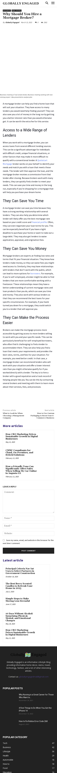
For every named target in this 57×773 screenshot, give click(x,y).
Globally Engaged (12, 22)
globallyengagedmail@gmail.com (34, 657)
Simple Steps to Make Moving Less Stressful (18, 580)
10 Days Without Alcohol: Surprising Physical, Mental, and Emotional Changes (19, 598)
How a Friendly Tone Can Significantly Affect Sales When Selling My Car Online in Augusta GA (21, 451)
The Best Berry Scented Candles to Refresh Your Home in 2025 (19, 567)
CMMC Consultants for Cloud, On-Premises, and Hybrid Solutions (19, 433)
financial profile (39, 203)
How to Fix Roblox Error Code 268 (33, 702)
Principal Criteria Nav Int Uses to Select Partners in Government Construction (20, 552)
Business (7, 11)
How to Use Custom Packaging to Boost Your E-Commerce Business (42, 396)
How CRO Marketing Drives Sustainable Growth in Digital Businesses (22, 417)
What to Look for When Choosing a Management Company (13, 396)
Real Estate (16, 11)
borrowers (35, 254)
